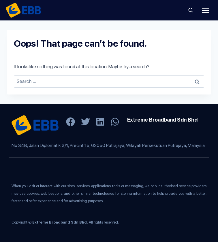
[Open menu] (205, 10)
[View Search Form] (190, 10)
